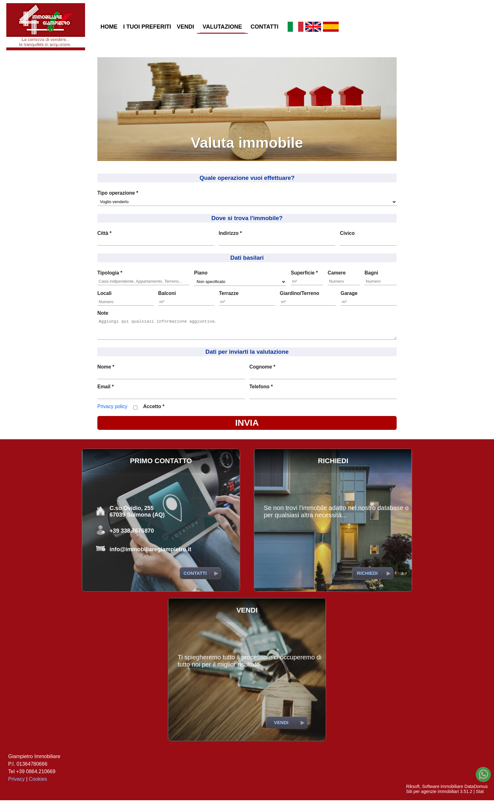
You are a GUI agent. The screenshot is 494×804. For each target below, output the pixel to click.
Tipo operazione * (117, 193)
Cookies (38, 782)
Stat (480, 795)
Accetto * (153, 410)
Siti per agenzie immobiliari (432, 795)
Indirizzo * (230, 233)
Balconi (167, 293)
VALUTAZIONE (222, 27)
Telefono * (261, 390)
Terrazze (228, 293)
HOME (109, 27)
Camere (337, 272)
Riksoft (413, 790)
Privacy (16, 782)
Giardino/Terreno (299, 293)
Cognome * (262, 370)
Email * (105, 390)
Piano (200, 272)
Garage (349, 293)
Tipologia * (109, 272)
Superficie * (304, 272)
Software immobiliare (442, 790)
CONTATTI (264, 27)
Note (102, 313)
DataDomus (476, 790)
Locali (104, 293)
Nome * (105, 370)
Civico (347, 233)
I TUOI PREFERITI (147, 27)
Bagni (371, 272)
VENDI (185, 27)
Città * (104, 233)
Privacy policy (112, 410)
